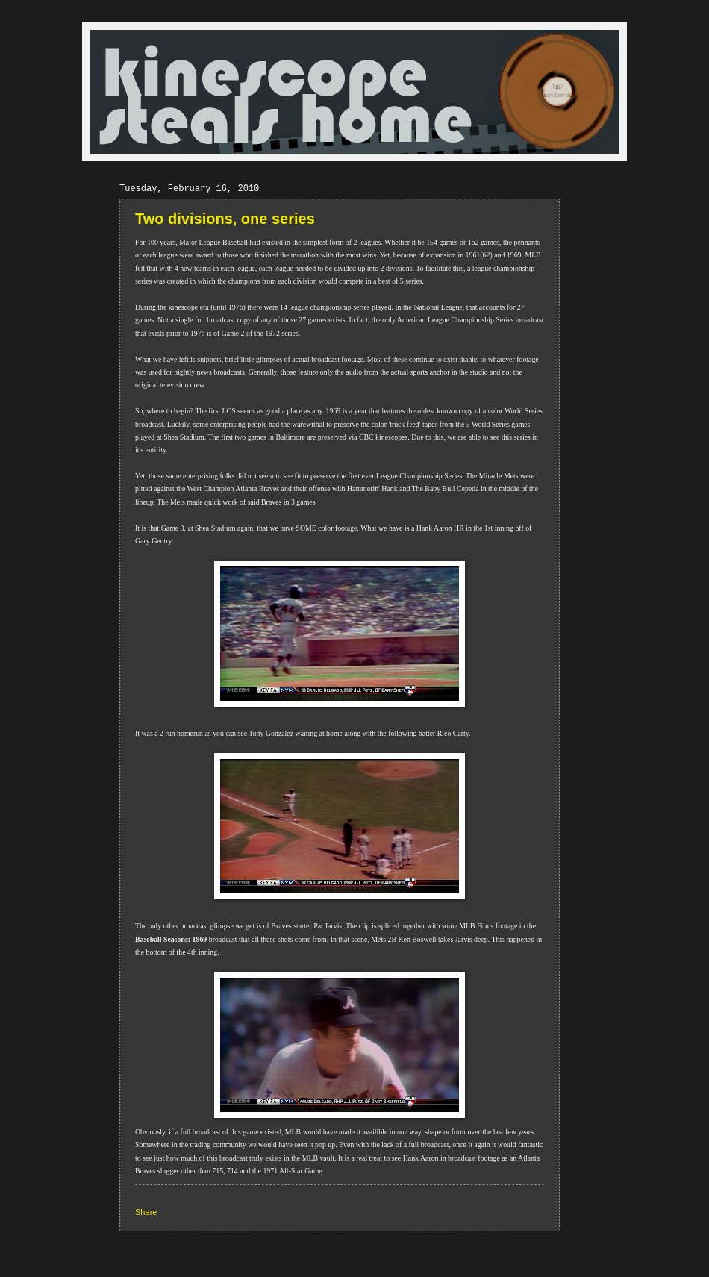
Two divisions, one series (225, 218)
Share (146, 1212)
